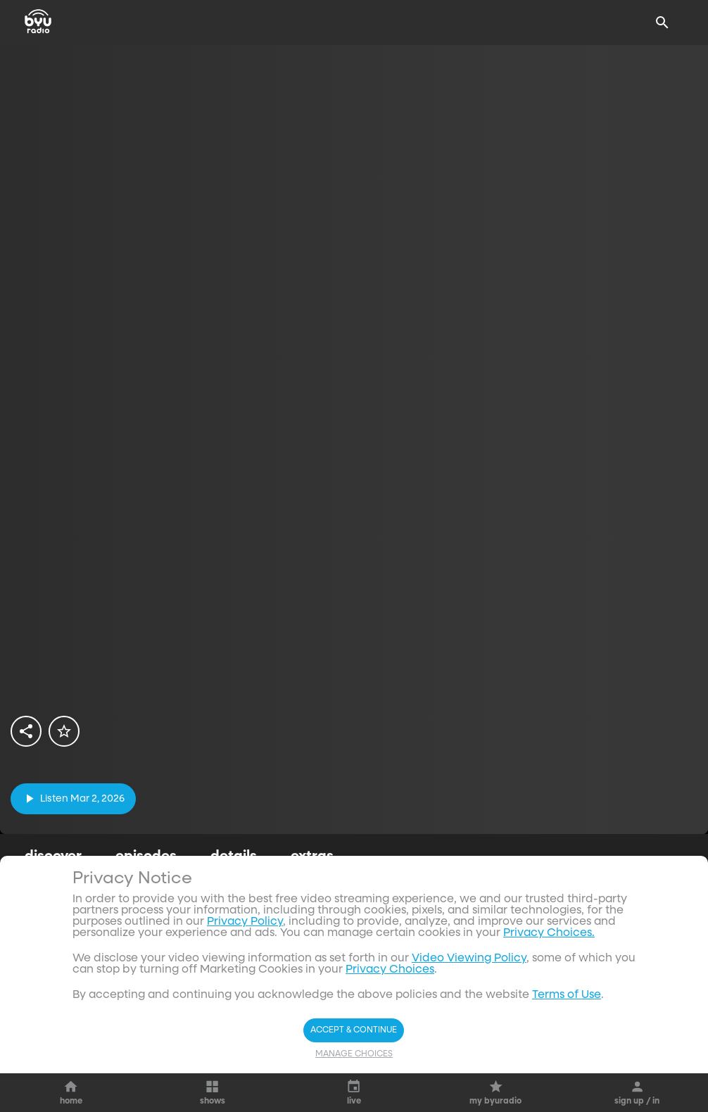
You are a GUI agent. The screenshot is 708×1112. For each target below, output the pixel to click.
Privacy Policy (245, 922)
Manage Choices (354, 1054)
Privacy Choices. (549, 933)
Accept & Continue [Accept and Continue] (353, 1030)
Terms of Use (566, 995)
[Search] (662, 22)
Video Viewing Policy (469, 958)
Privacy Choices (390, 969)
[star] (64, 731)
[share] (26, 731)
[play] (73, 798)
